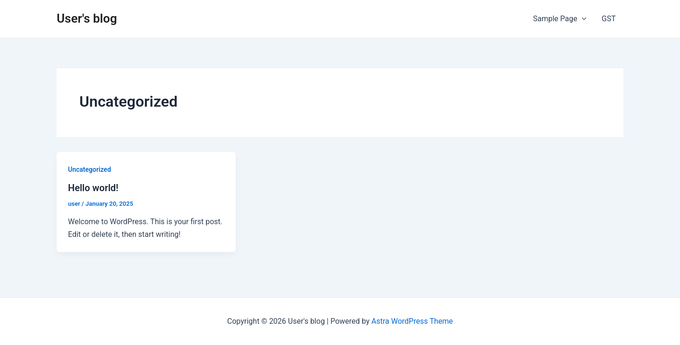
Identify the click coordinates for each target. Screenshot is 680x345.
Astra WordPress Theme (412, 321)
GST (609, 18)
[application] (581, 19)
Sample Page (559, 19)
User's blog (87, 18)
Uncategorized (89, 169)
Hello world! (93, 188)
